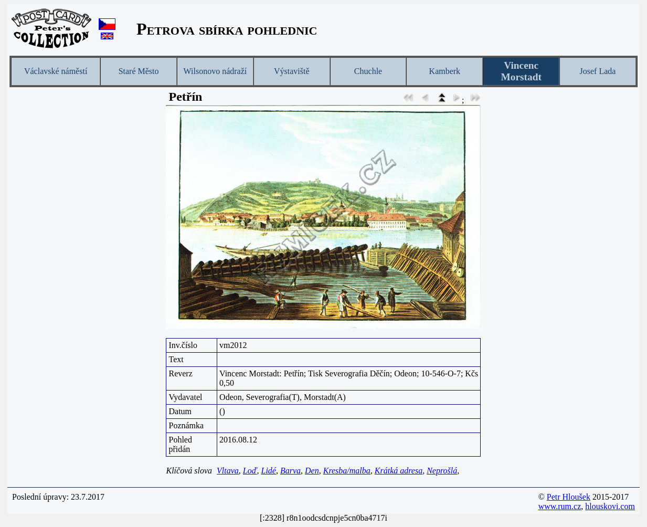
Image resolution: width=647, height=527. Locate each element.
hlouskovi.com (610, 506)
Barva (290, 470)
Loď (250, 470)
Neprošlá (442, 470)
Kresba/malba (346, 470)
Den (312, 470)
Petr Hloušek (568, 496)
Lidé (268, 470)
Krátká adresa (398, 470)
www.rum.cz (559, 506)
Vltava (228, 470)
